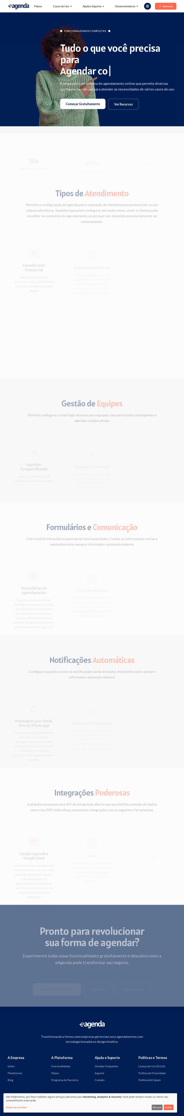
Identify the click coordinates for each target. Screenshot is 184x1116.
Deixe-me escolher (16, 1107)
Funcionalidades (60, 1066)
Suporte (99, 1073)
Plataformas (15, 1073)
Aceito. (168, 1107)
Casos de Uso (61, 6)
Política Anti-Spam (149, 1080)
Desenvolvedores (125, 6)
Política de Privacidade (152, 1073)
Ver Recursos (123, 104)
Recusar (157, 1107)
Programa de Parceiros (65, 1080)
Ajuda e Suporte (92, 6)
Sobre (11, 1066)
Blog (10, 1080)
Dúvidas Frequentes (106, 1066)
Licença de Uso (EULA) (151, 1066)
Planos (38, 6)
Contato (100, 1080)
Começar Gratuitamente (83, 104)
